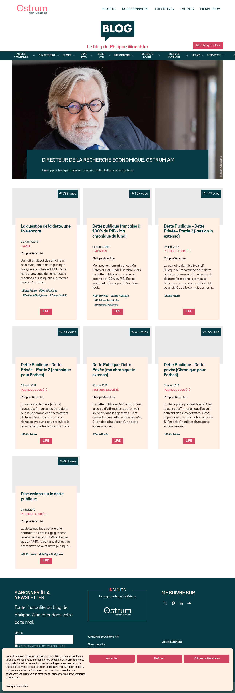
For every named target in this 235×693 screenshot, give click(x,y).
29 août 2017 (171, 247)
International (122, 55)
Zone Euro (84, 55)
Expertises (164, 9)
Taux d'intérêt (59, 295)
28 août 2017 (28, 385)
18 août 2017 (171, 385)
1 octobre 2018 (100, 247)
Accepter (112, 658)
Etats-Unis (101, 55)
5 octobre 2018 (29, 242)
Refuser (159, 658)
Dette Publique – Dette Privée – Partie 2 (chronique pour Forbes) (46, 370)
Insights (108, 9)
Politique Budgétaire (36, 295)
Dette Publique (49, 291)
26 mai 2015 (28, 510)
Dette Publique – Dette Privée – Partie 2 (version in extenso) (188, 231)
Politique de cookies (17, 686)
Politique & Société (147, 55)
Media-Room (210, 9)
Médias (196, 55)
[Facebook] (173, 603)
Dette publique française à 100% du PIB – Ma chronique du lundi (116, 231)
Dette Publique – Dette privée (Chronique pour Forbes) (184, 370)
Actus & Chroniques (21, 55)
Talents (187, 9)
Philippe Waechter (32, 253)
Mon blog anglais (208, 45)
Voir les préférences (207, 658)
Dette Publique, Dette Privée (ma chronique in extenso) (114, 370)
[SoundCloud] (189, 603)
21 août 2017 (99, 385)
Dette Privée (30, 291)
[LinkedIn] (181, 603)
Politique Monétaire (174, 55)
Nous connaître (96, 644)
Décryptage (214, 55)
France (67, 55)
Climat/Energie (47, 55)
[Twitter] (165, 603)
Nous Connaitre (135, 9)
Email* (44, 638)
